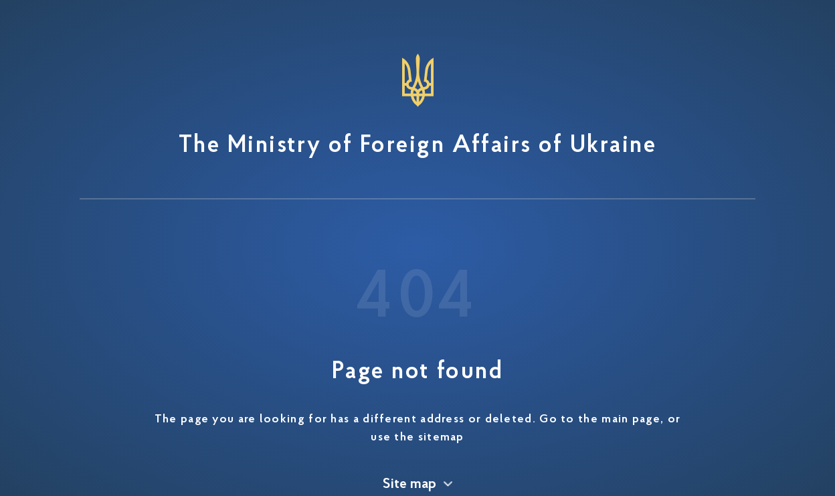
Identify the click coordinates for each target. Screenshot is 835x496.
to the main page (610, 420)
